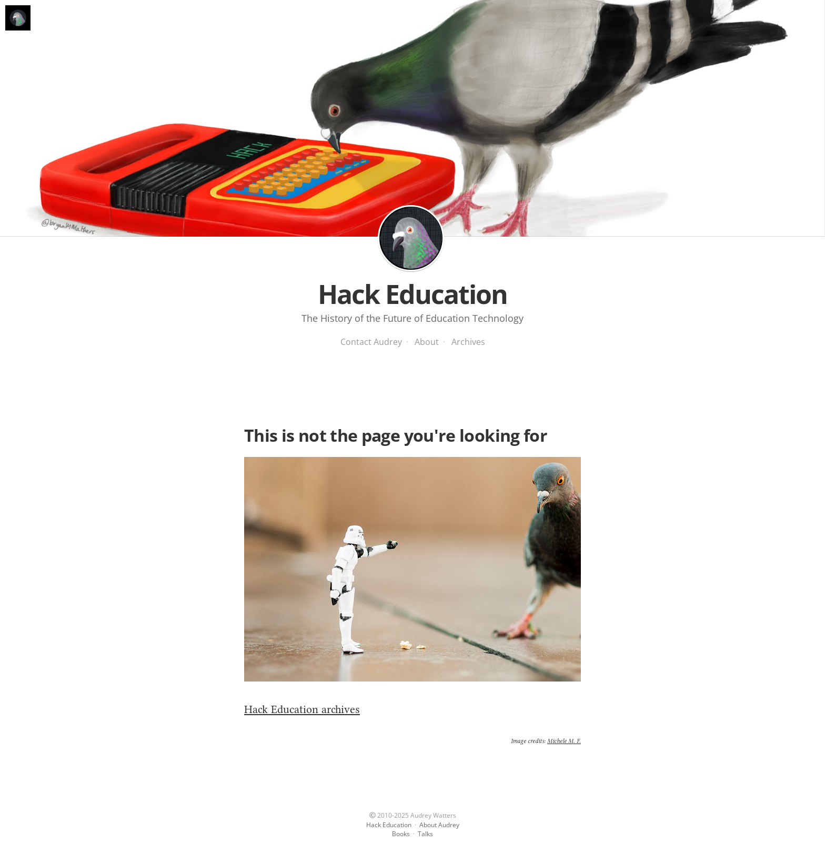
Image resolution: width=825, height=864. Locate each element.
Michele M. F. (564, 741)
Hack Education (411, 238)
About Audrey (439, 824)
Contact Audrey (371, 342)
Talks (425, 833)
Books (401, 833)
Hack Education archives (302, 709)
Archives (468, 342)
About (427, 342)
